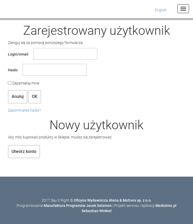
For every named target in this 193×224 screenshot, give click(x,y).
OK (34, 96)
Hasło (13, 70)
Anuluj (18, 96)
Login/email (18, 54)
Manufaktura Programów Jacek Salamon (78, 205)
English (161, 10)
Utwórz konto (24, 151)
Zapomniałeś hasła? (24, 110)
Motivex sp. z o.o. (137, 200)
